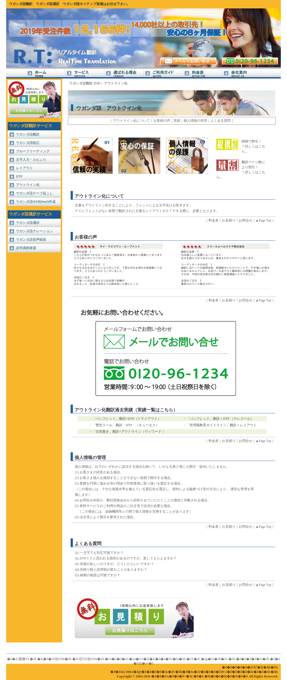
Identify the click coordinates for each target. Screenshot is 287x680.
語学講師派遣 (26, 248)
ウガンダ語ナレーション (34, 231)
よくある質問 (220, 121)
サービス (84, 74)
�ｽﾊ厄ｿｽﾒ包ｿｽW (84, 659)
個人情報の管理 (195, 121)
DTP (19, 176)
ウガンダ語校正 (28, 143)
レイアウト (24, 168)
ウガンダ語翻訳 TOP (84, 83)
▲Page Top (263, 220)
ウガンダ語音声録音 (31, 239)
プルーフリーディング (33, 151)
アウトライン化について (131, 121)
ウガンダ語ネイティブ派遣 (83, 4)
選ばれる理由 (124, 74)
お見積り (228, 220)
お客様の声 (161, 121)
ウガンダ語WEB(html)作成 (35, 202)
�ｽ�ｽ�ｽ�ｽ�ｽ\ (249, 659)
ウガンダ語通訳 (47, 4)
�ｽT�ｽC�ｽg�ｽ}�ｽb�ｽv (207, 659)
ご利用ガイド (163, 74)
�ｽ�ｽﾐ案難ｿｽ (18, 659)
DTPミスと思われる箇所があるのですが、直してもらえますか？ (128, 558)
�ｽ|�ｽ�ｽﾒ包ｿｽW (51, 659)
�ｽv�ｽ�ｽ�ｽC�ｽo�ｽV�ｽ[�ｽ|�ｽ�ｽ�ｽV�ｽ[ (142, 659)
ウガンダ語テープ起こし (34, 193)
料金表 (202, 74)
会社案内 (241, 74)
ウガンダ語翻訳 (21, 4)
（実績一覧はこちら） (155, 409)
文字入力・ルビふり (31, 160)
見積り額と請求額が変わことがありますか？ (113, 569)
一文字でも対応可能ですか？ (102, 553)
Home (45, 74)
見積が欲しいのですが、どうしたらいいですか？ (117, 564)
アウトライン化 (28, 185)
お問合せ (245, 220)
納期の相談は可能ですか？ (100, 575)
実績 (176, 121)
